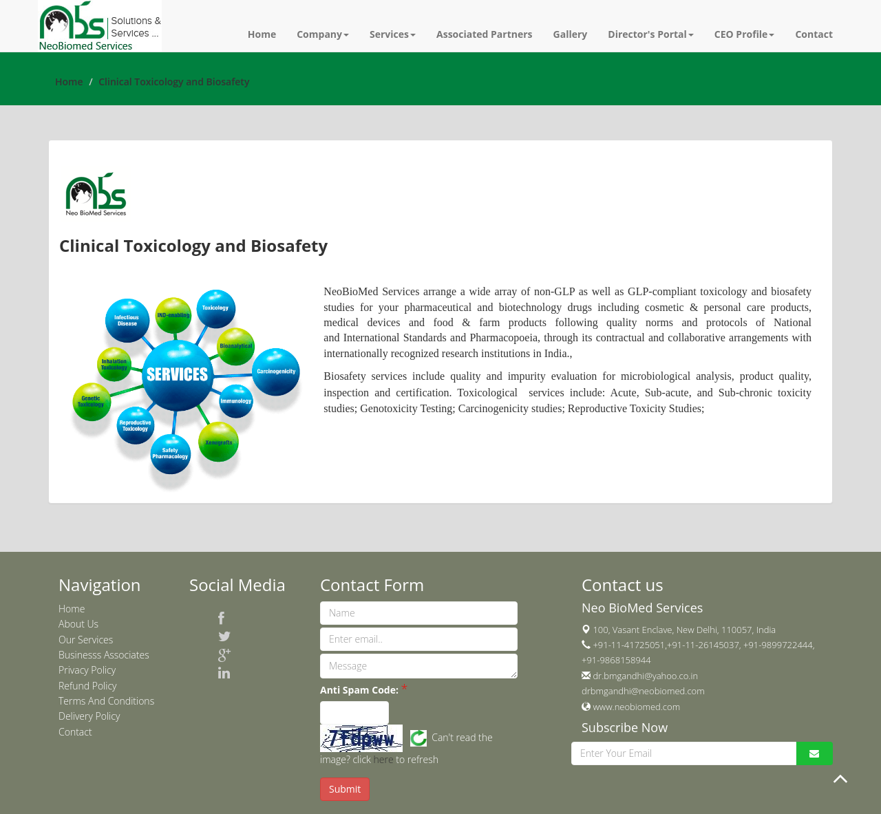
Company (323, 34)
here (384, 759)
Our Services (86, 639)
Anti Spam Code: (359, 689)
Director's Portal (651, 34)
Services (393, 34)
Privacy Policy (87, 669)
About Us (78, 623)
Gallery (570, 34)
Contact (814, 34)
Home (262, 34)
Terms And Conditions (106, 700)
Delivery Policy (89, 715)
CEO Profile (744, 34)
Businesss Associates (104, 654)
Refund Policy (88, 685)
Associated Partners (484, 34)
